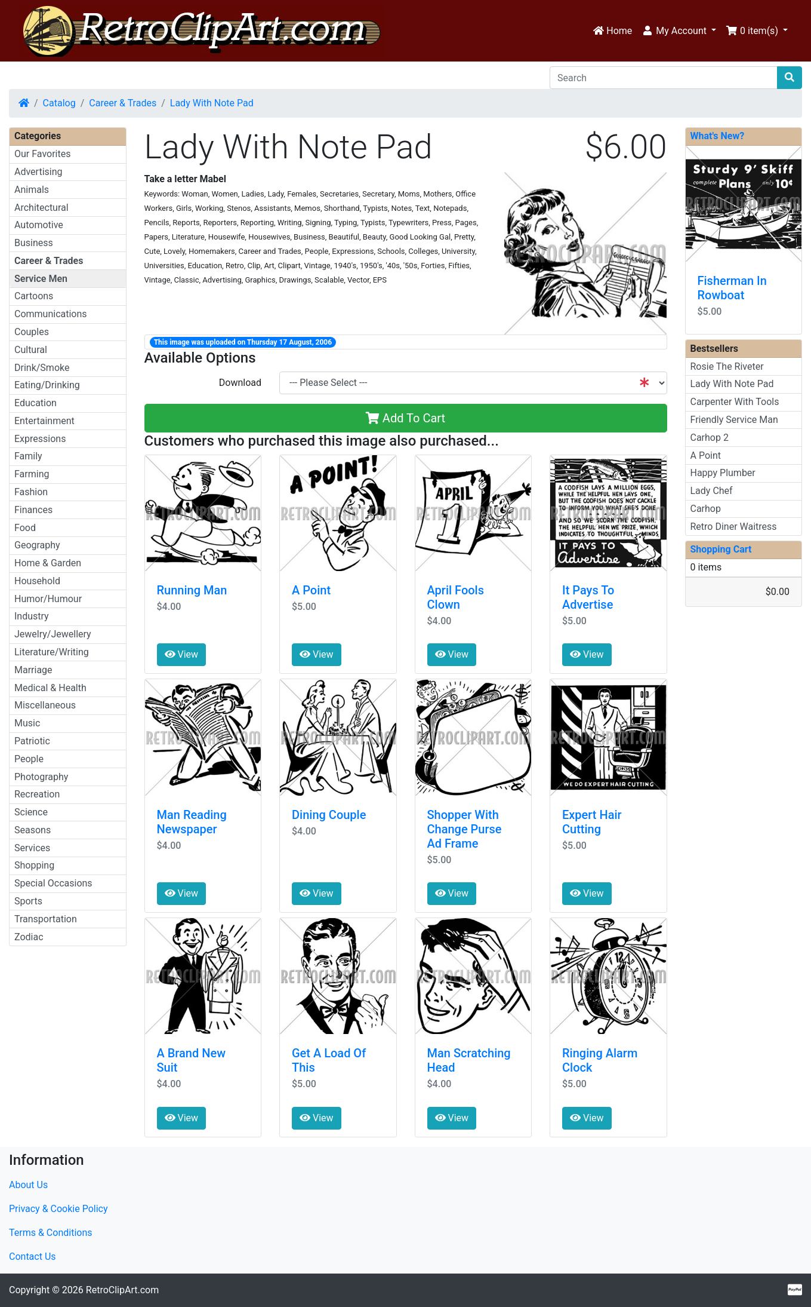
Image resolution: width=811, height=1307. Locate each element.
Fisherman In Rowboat (732, 288)
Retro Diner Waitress (733, 526)
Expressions (40, 438)
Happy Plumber (723, 472)
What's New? (717, 136)
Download (240, 382)
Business (33, 242)
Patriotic (32, 741)
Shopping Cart (721, 549)
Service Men (40, 278)
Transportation (45, 919)
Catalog (59, 103)
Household (37, 581)
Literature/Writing (51, 652)
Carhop (705, 508)
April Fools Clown (455, 597)
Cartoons (33, 296)
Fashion (31, 492)
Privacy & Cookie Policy (58, 1208)
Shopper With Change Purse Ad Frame (464, 829)
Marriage (33, 670)
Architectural (41, 207)
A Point (311, 590)
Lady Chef (711, 490)
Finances (33, 510)
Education (35, 403)
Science (31, 812)
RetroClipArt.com (122, 1290)
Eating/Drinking (47, 385)
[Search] (664, 77)
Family (28, 456)
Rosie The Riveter (727, 366)
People (29, 759)
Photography (41, 777)
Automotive (38, 225)
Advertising (38, 171)
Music (27, 723)
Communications (50, 314)
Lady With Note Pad (212, 103)
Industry (31, 616)
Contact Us (32, 1256)
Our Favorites (42, 153)
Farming (31, 474)
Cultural (30, 349)
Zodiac (29, 937)
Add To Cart (405, 418)
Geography (37, 545)
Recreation (37, 794)
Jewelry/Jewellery (52, 634)
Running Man (192, 590)
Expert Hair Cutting (592, 822)
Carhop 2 (709, 437)
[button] (679, 31)
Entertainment (44, 421)
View (182, 654)
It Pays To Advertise (588, 597)
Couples (31, 332)
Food (25, 527)
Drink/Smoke (41, 367)
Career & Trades (122, 103)
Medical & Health (50, 688)
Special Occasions (53, 883)
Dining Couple (329, 815)
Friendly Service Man (734, 419)
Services (32, 848)
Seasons (32, 830)
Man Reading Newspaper (192, 822)
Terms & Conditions (50, 1232)
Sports (28, 901)
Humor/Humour (48, 599)
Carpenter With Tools (734, 401)
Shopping (34, 865)
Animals (31, 189)
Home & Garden (47, 563)
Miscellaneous (45, 705)
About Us (28, 1185)
